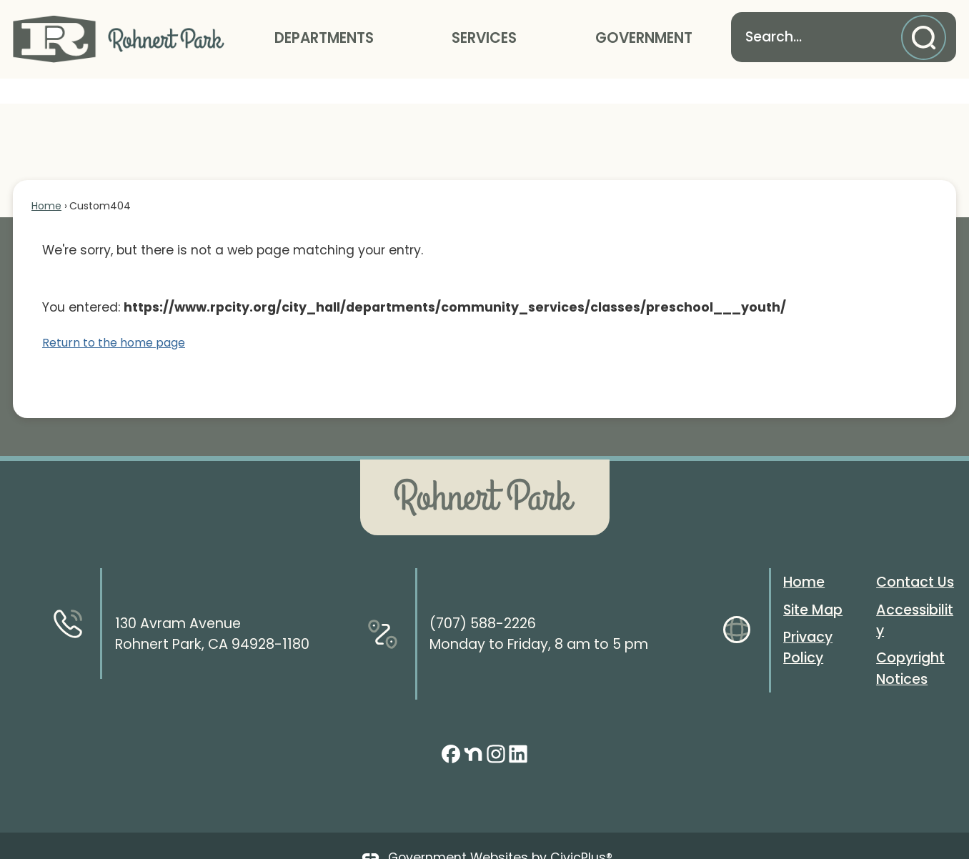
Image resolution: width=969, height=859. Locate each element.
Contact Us (915, 557)
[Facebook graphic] (451, 729)
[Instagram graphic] (496, 729)
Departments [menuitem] (324, 38)
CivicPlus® (581, 833)
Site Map (813, 585)
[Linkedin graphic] (518, 729)
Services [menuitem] (484, 38)
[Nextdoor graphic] (473, 729)
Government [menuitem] (643, 38)
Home (46, 181)
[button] (927, 37)
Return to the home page (113, 318)
